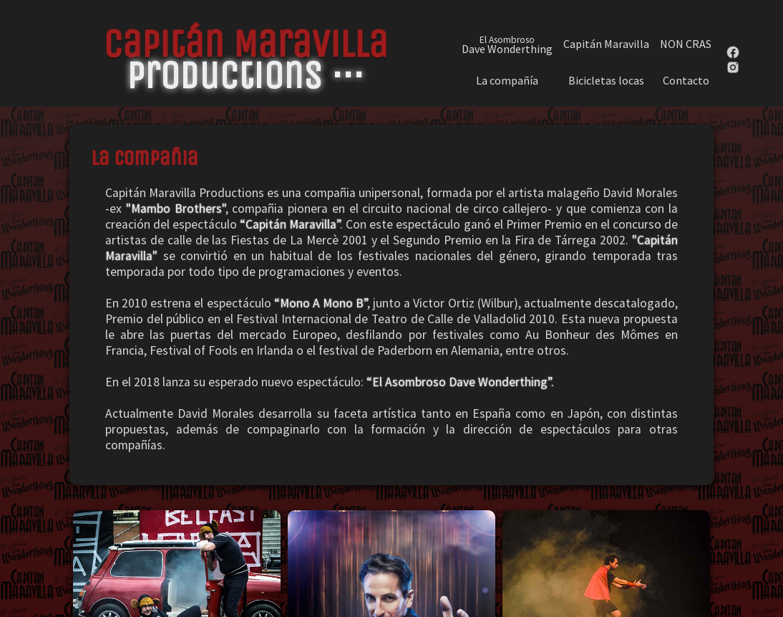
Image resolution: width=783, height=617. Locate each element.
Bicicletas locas (606, 80)
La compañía (507, 80)
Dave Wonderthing (507, 43)
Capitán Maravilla (606, 44)
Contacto (686, 80)
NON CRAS (685, 44)
